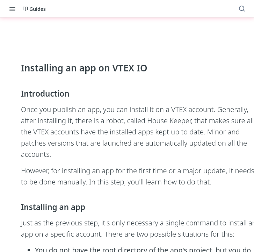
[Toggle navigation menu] (12, 9)
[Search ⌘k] (242, 9)
